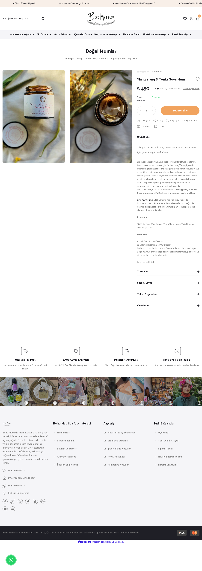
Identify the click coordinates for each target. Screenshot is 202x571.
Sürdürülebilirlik (65, 441)
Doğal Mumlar (101, 51)
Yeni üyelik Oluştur (168, 441)
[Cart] (197, 19)
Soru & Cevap (144, 283)
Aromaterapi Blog (66, 457)
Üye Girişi (163, 433)
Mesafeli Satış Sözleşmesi (122, 433)
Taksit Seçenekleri (147, 294)
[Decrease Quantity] (140, 110)
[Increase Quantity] (153, 110)
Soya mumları (143, 200)
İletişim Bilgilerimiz (67, 465)
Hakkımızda (63, 433)
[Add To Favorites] (197, 79)
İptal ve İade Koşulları (119, 449)
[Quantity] (146, 110)
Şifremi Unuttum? (168, 465)
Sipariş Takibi (165, 449)
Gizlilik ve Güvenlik (118, 441)
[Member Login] (191, 19)
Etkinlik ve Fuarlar (66, 449)
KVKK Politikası (116, 457)
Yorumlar (142, 271)
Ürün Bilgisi (143, 137)
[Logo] (101, 19)
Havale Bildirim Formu (170, 457)
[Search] (24, 18)
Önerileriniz (143, 305)
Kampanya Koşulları (118, 465)
